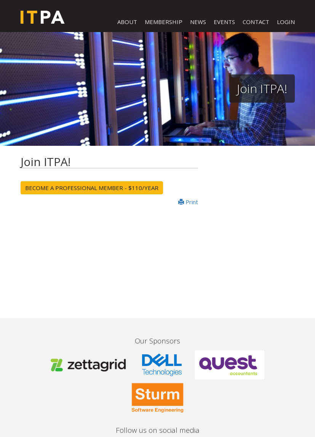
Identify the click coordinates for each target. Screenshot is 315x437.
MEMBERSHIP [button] (163, 22)
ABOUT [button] (127, 22)
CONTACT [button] (256, 22)
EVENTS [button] (224, 22)
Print (188, 202)
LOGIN (286, 22)
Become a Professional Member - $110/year (91, 188)
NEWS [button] (198, 22)
